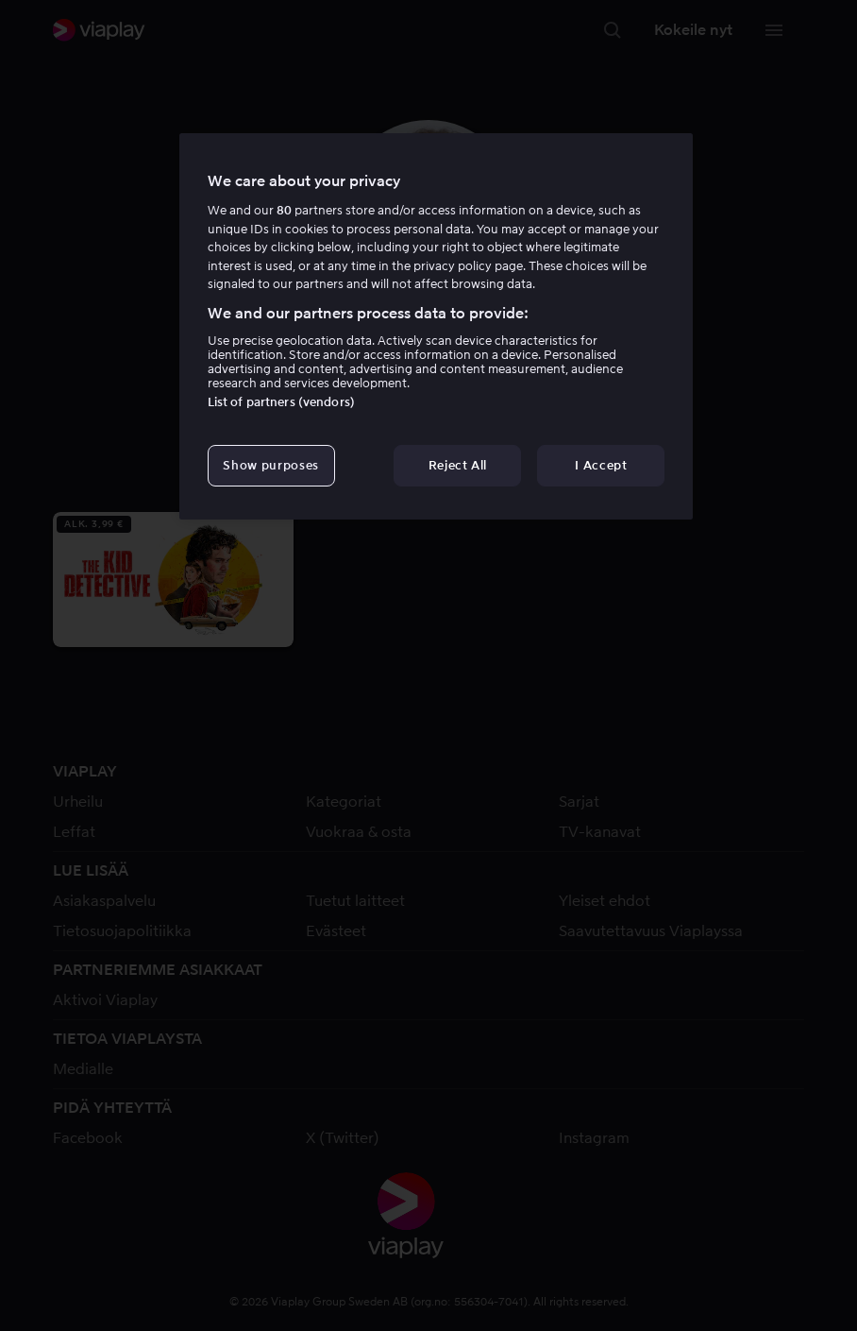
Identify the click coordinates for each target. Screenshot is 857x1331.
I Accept (601, 465)
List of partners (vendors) (281, 402)
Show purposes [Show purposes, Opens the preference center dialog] (270, 465)
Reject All (458, 465)
